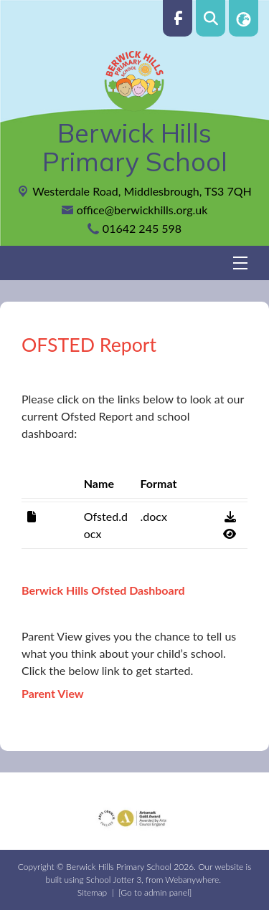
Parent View (53, 693)
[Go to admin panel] (155, 892)
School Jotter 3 (113, 879)
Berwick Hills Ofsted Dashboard (103, 590)
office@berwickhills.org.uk (142, 209)
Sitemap (92, 892)
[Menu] (134, 263)
